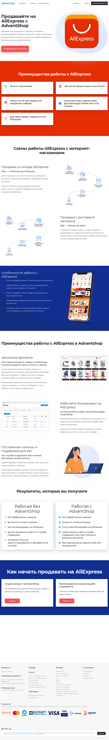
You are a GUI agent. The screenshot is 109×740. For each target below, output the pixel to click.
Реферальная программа (36, 695)
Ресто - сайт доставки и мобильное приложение (12, 680)
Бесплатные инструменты (64, 685)
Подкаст (58, 682)
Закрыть (101, 733)
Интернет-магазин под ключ (37, 687)
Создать (12, 601)
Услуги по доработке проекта (38, 678)
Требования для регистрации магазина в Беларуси (68, 694)
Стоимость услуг (34, 680)
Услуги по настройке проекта (38, 676)
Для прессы (86, 676)
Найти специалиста (62, 673)
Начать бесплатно (99, 3)
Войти (87, 3)
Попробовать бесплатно (15, 49)
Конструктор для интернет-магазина (12, 683)
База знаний (59, 671)
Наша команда (87, 671)
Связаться (67, 601)
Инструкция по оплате (63, 689)
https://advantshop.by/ (23, 732)
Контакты (86, 673)
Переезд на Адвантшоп (36, 685)
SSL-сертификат (34, 682)
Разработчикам (33, 697)
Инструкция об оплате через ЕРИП (67, 691)
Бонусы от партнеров (62, 687)
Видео (58, 680)
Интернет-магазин (7, 671)
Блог (57, 678)
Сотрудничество (88, 678)
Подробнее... (41, 734)
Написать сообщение (62, 676)
